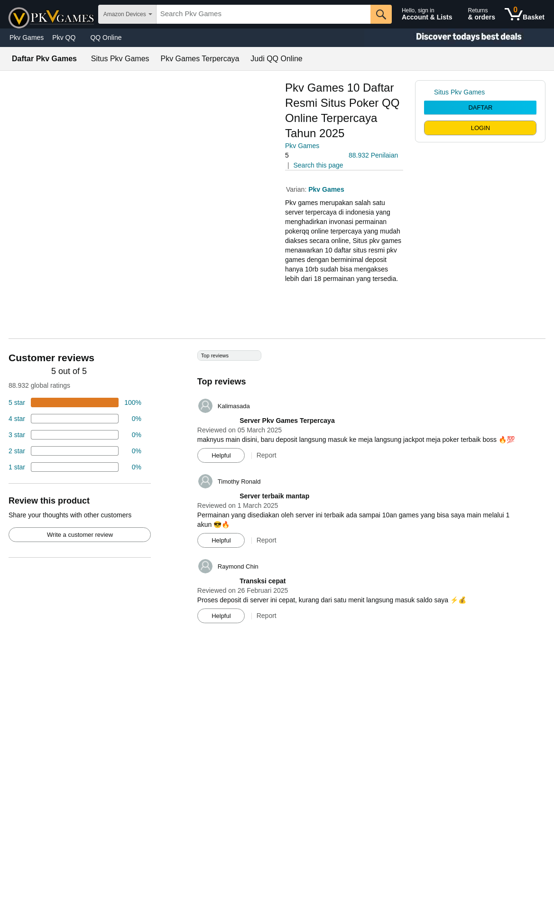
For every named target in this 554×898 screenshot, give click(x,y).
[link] (429, 92)
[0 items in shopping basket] (524, 14)
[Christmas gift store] (459, 37)
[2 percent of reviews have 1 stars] (75, 467)
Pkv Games (26, 37)
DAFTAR (480, 107)
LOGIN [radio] (480, 127)
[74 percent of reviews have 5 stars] (75, 402)
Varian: (297, 189)
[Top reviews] (277, 490)
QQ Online (105, 37)
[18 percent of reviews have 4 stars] (75, 418)
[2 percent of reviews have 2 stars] (75, 451)
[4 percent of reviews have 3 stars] (75, 435)
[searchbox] (263, 14)
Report (267, 455)
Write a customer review (80, 534)
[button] (311, 155)
